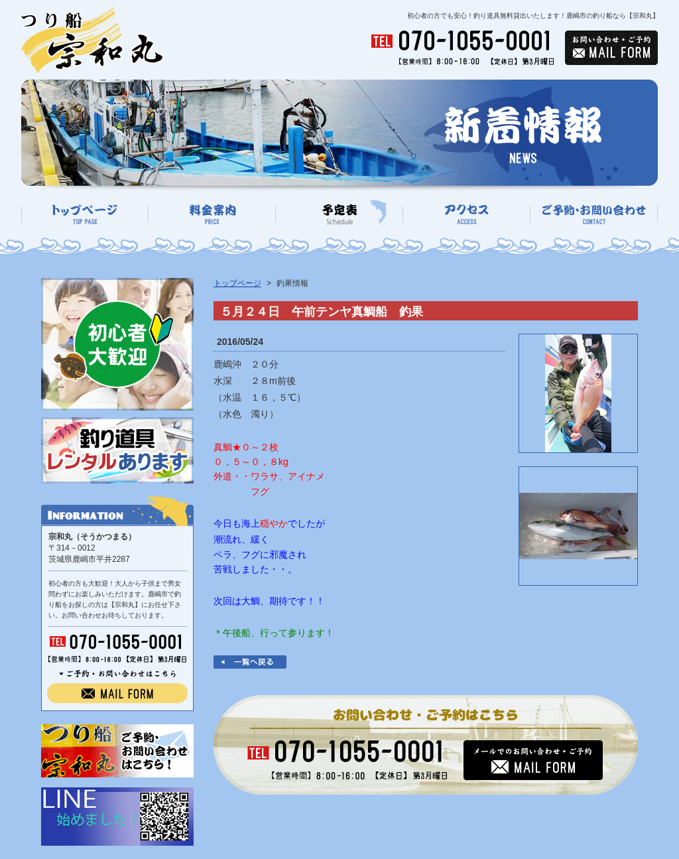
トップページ (237, 283)
